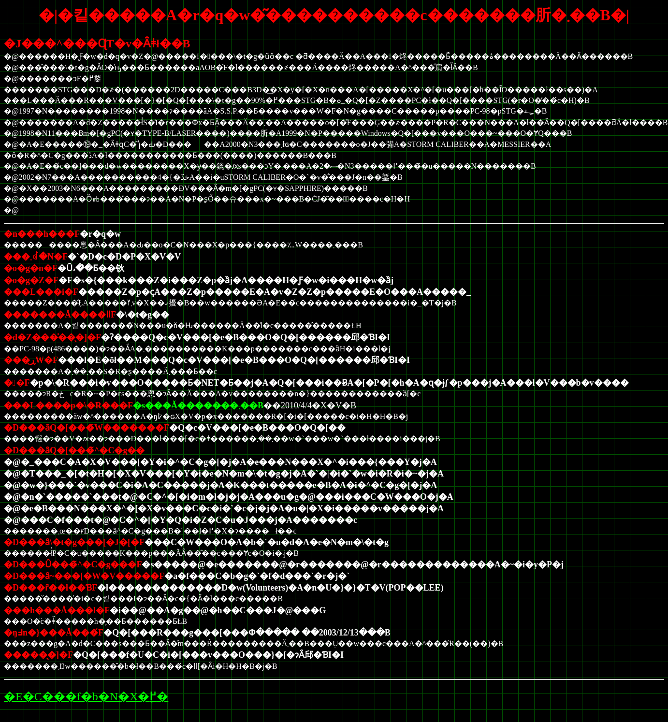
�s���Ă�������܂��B (198, 405)
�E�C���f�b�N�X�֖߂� (86, 696)
